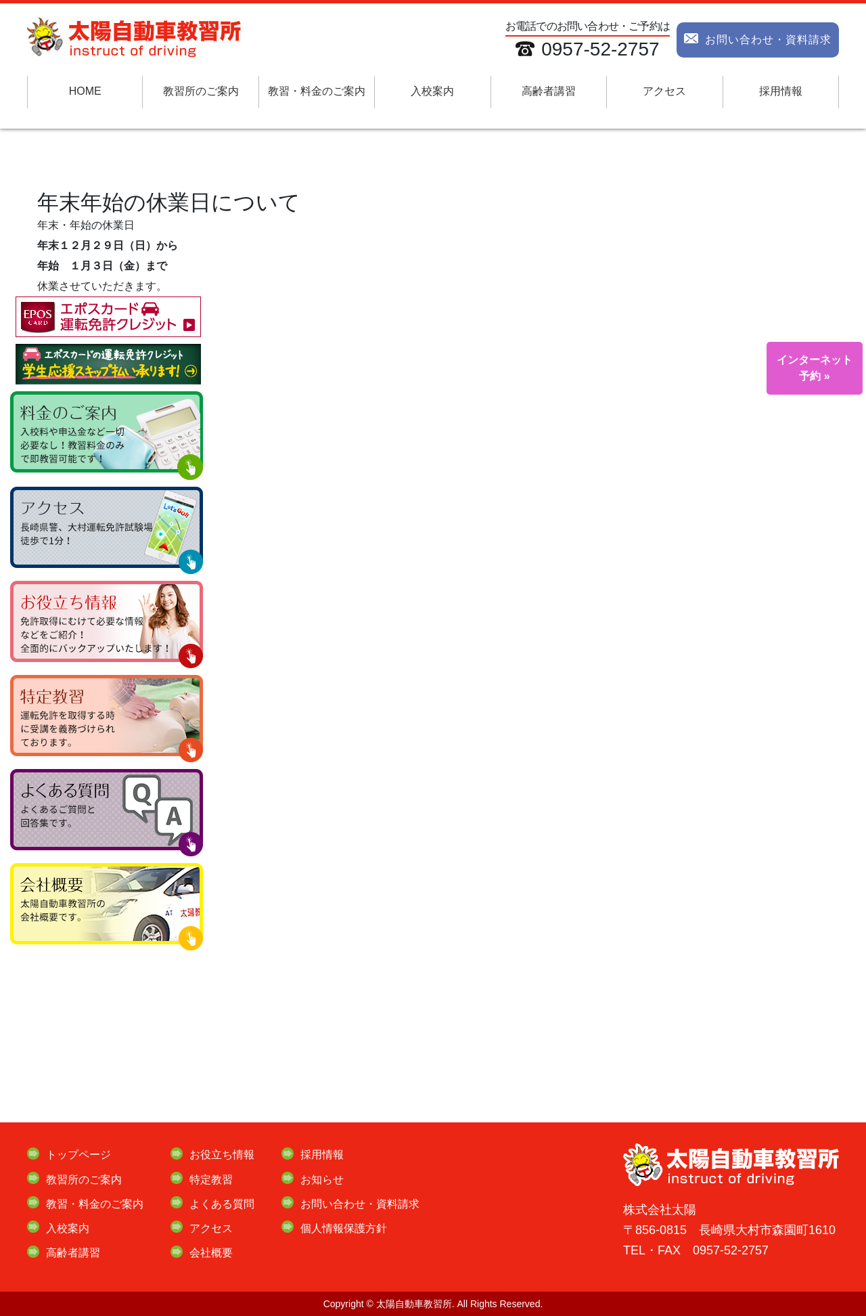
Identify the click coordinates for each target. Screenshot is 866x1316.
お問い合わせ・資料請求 (757, 37)
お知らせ (322, 1179)
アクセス (664, 91)
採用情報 (780, 91)
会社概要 (211, 1252)
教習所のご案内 (201, 91)
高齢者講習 (549, 91)
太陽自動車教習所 (414, 1303)
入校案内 (432, 91)
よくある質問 (221, 1204)
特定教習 (211, 1179)
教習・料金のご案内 (316, 91)
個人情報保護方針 (343, 1228)
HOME (85, 91)
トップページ (78, 1154)
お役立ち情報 (221, 1154)
